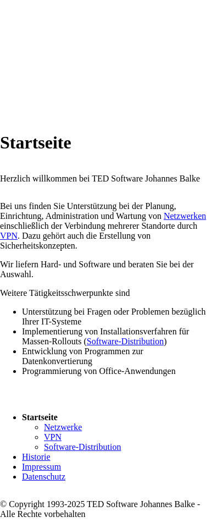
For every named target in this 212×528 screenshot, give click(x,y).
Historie (36, 456)
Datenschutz (43, 476)
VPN (9, 235)
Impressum (41, 466)
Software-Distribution (125, 341)
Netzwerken (185, 216)
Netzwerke (63, 427)
